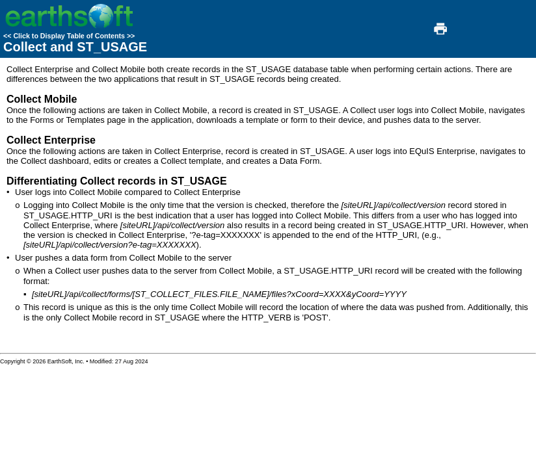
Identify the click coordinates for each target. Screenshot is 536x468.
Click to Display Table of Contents (69, 36)
